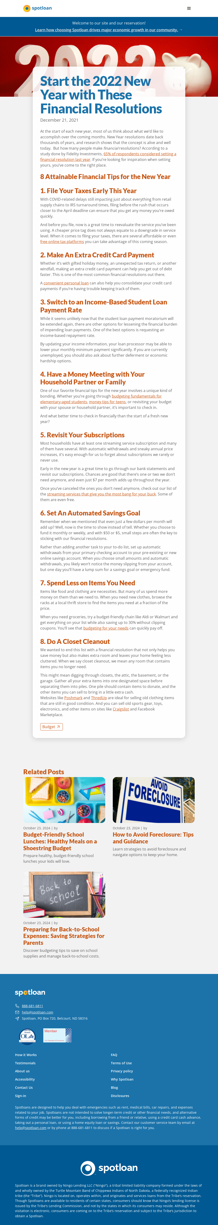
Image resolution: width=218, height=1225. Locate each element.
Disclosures (120, 1096)
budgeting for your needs (106, 628)
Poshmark (73, 697)
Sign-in (20, 1096)
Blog (114, 1087)
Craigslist (121, 709)
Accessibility (25, 1079)
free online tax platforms (62, 241)
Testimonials (25, 1063)
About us (22, 1071)
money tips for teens (107, 401)
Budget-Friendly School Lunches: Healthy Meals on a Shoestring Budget (60, 841)
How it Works (26, 1055)
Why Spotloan (122, 1079)
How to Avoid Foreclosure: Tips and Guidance (153, 838)
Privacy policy (122, 1071)
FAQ (114, 1055)
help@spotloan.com (37, 1012)
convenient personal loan (66, 283)
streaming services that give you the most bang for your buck (101, 494)
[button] (189, 8)
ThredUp (99, 697)
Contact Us (24, 1087)
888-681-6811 (32, 1006)
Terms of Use (121, 1063)
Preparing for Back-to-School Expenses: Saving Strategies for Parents (64, 936)
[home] (37, 8)
